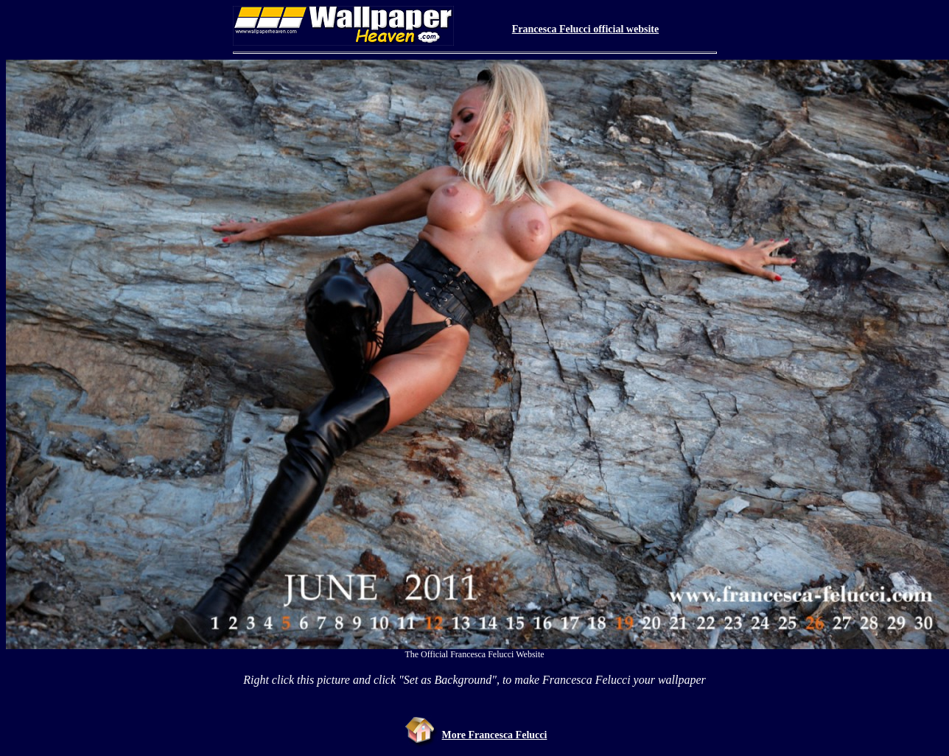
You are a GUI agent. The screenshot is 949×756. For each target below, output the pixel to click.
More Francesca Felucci (494, 735)
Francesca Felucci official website (585, 29)
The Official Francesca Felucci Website (474, 654)
